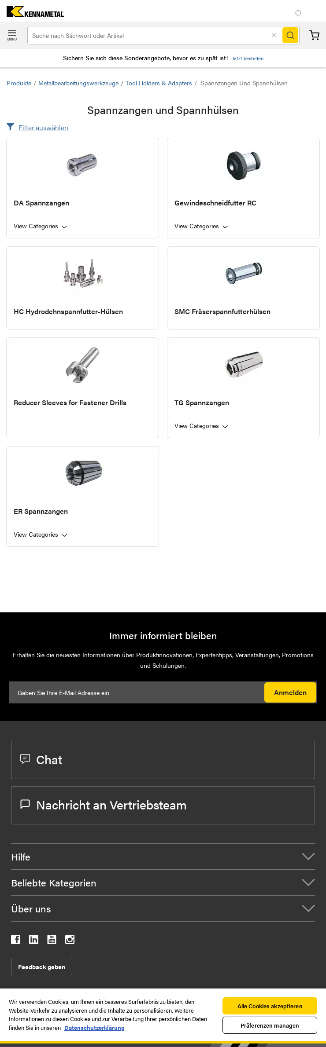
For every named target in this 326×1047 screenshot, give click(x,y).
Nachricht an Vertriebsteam (103, 804)
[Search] (290, 35)
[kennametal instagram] (69, 941)
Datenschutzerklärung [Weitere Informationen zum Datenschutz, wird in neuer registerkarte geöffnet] (94, 1027)
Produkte (19, 82)
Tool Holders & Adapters (159, 82)
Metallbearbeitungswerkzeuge (78, 82)
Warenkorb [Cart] (314, 35)
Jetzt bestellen (247, 58)
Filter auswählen (43, 127)
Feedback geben (41, 966)
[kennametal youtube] (51, 941)
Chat (41, 759)
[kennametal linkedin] (33, 941)
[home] (32, 14)
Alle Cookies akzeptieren (270, 1006)
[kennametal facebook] (15, 941)
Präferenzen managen (270, 1025)
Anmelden (290, 692)
